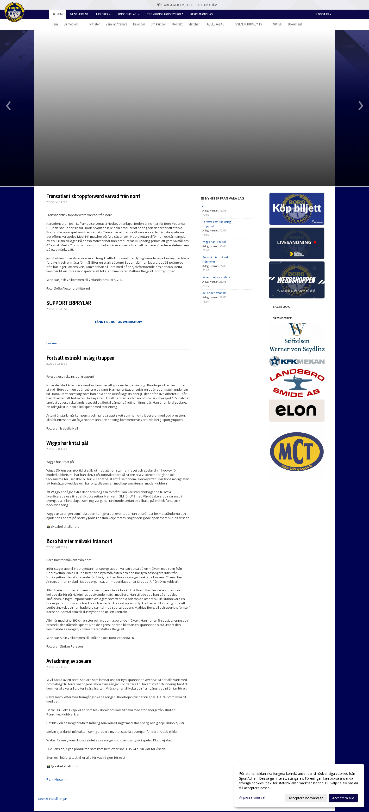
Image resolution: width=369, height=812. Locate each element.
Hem (57, 14)
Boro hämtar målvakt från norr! (79, 541)
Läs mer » (53, 343)
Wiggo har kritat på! (67, 443)
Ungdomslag (129, 14)
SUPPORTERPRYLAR (68, 303)
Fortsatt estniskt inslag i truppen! (81, 357)
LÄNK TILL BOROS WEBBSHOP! (118, 322)
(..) (203, 206)
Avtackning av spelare (68, 661)
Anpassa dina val (252, 797)
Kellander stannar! (214, 293)
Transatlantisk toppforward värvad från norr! (93, 196)
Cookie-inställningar (52, 798)
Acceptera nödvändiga (306, 798)
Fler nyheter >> (57, 779)
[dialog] (299, 785)
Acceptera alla (343, 798)
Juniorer (103, 14)
